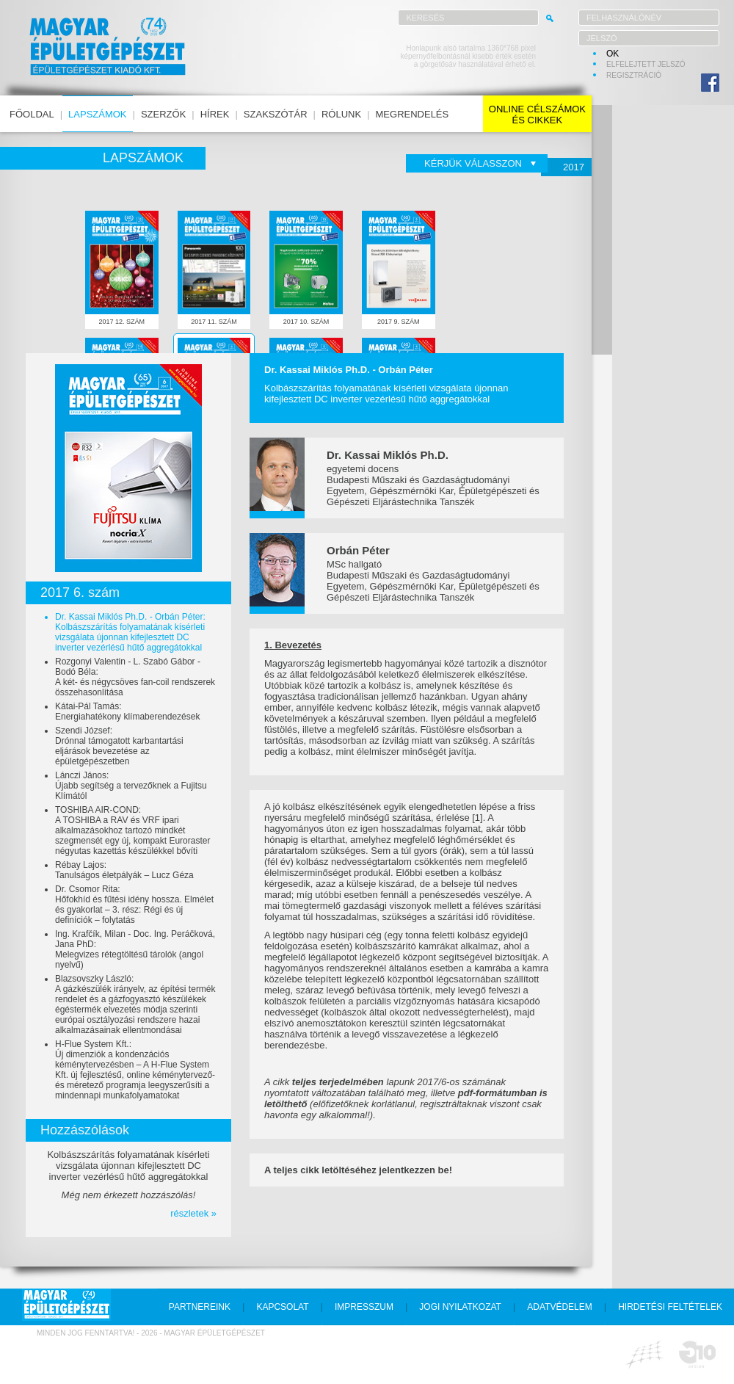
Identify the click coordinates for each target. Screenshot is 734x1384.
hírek (215, 114)
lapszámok (97, 114)
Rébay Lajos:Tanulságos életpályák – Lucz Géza (124, 870)
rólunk (341, 114)
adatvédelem (559, 1307)
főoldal (32, 114)
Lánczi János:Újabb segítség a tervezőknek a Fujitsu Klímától (131, 785)
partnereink (199, 1307)
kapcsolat (282, 1307)
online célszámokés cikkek (537, 115)
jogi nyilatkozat (460, 1307)
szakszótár (276, 114)
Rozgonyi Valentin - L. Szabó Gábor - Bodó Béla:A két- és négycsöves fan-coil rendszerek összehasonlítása (135, 677)
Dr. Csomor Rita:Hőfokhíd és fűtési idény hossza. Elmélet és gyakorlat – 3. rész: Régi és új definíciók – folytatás (134, 904)
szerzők (163, 114)
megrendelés (412, 114)
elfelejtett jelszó (646, 64)
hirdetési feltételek (670, 1307)
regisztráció (633, 75)
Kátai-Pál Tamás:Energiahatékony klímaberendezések (127, 711)
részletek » (193, 1213)
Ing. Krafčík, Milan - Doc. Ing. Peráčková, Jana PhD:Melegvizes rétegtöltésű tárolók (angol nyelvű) (135, 949)
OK (612, 53)
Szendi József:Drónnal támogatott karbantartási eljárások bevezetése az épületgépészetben (119, 746)
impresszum (364, 1307)
